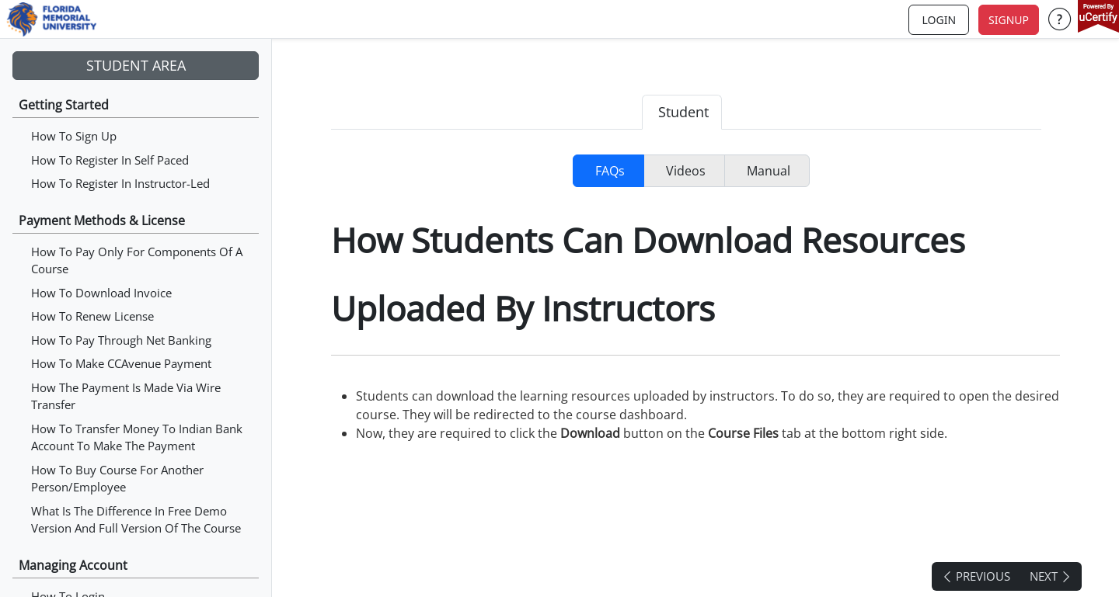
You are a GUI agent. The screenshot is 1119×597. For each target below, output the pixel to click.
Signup (1008, 19)
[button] (1060, 19)
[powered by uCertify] (1098, 18)
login (939, 19)
